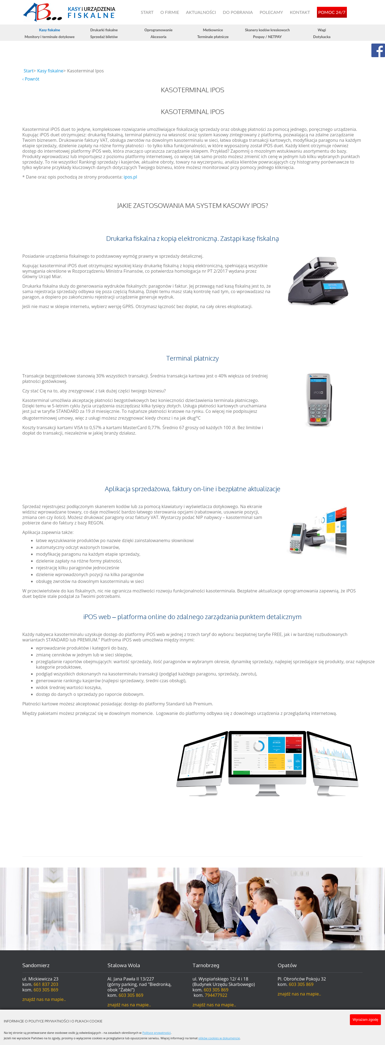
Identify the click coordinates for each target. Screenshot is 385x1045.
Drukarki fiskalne (104, 30)
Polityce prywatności (156, 1033)
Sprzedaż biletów (104, 37)
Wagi (322, 30)
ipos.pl (130, 177)
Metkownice (213, 30)
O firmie (169, 12)
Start (147, 12)
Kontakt (300, 12)
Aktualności (201, 12)
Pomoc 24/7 (332, 12)
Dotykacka (322, 37)
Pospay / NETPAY (267, 37)
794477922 (216, 995)
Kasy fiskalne (49, 30)
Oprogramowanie (158, 30)
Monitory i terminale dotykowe (50, 37)
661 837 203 (45, 984)
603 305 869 (45, 990)
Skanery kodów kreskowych (267, 30)
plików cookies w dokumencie (219, 1038)
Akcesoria (158, 37)
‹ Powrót (30, 79)
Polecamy (271, 12)
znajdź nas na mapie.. (44, 999)
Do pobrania (238, 12)
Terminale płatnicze (212, 37)
